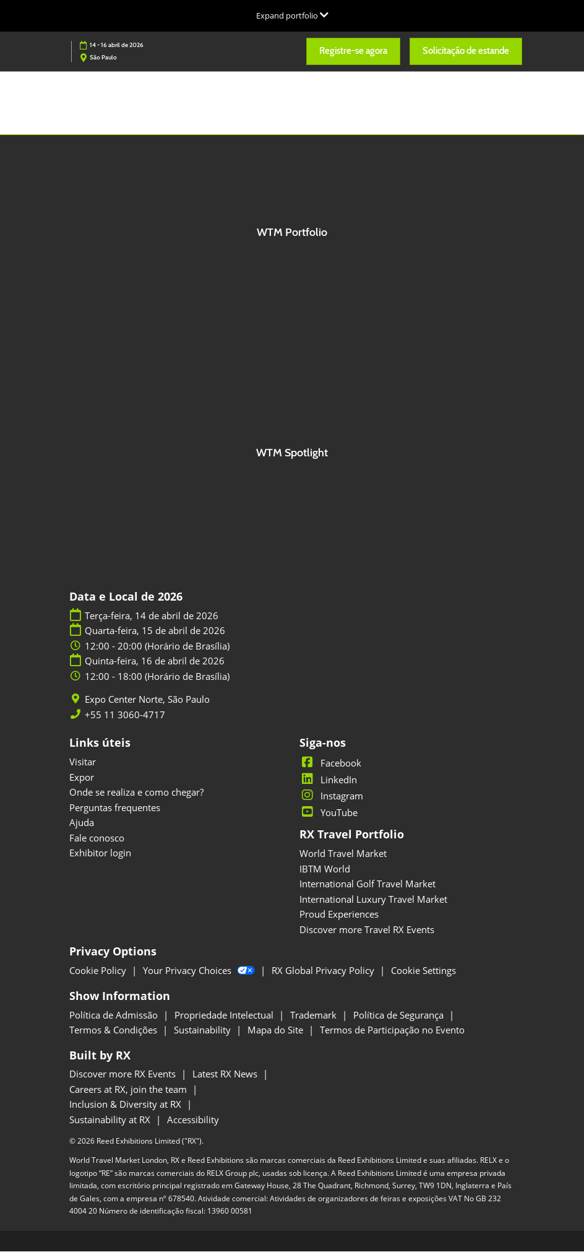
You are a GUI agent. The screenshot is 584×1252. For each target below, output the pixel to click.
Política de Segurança (399, 1015)
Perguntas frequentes (114, 808)
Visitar (82, 762)
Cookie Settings (423, 971)
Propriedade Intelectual (225, 1015)
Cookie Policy (99, 971)
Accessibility (193, 1120)
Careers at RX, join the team (129, 1090)
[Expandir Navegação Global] (292, 15)
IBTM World (324, 869)
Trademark (314, 1015)
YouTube (328, 813)
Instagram (331, 796)
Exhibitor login (100, 853)
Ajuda (81, 823)
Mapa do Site (276, 1030)
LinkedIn (328, 780)
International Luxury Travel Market (373, 899)
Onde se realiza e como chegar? (136, 792)
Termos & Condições (114, 1030)
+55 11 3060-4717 (125, 715)
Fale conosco (96, 838)
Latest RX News (226, 1074)
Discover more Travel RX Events (366, 930)
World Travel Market (343, 854)
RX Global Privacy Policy (324, 971)
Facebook (330, 763)
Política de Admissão (114, 1015)
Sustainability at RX (111, 1120)
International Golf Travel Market (367, 884)
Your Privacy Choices (200, 971)
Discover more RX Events (123, 1074)
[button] (353, 51)
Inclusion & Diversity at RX (126, 1104)
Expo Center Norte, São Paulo (147, 700)
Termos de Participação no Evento (392, 1030)
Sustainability (203, 1030)
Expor (81, 778)
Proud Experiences (339, 914)
